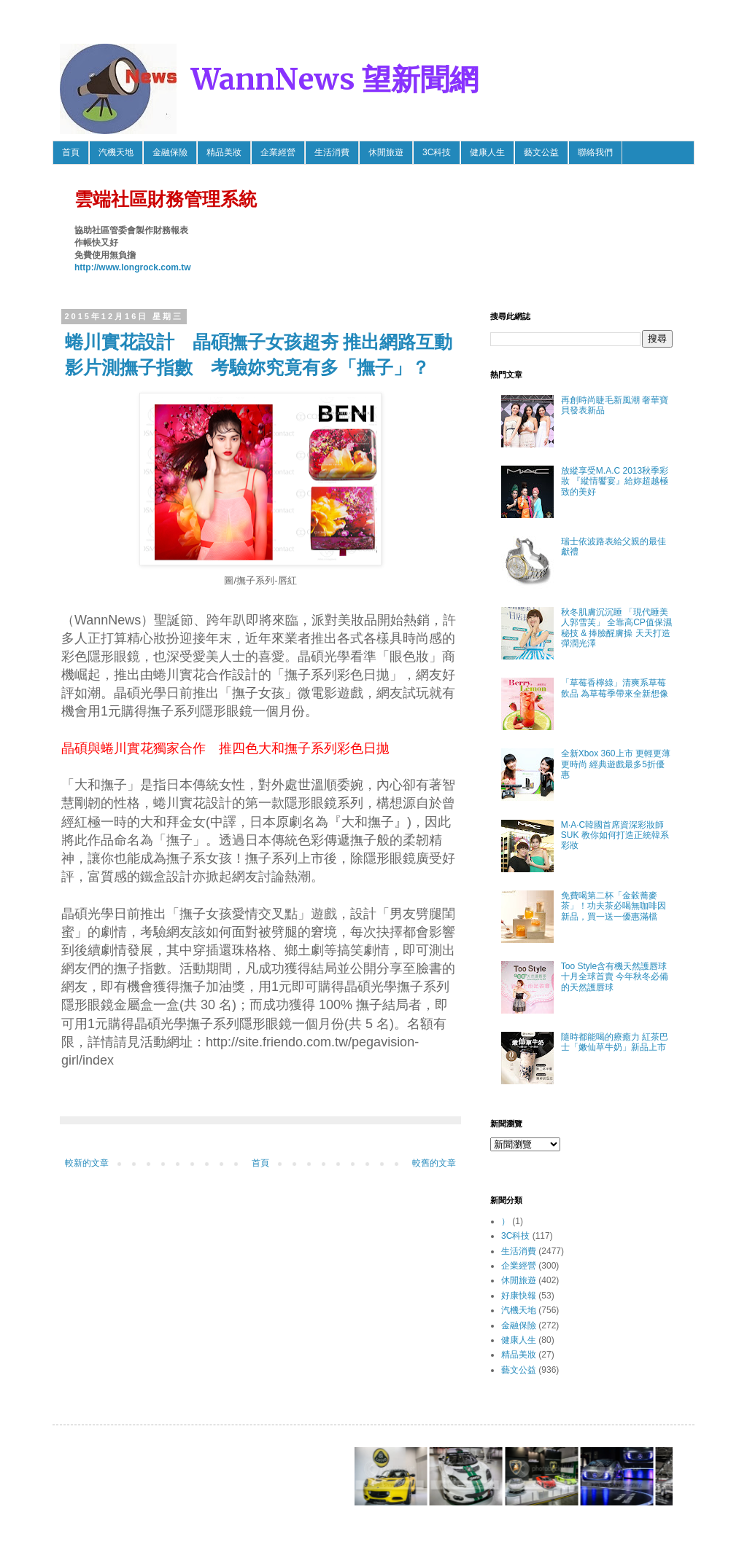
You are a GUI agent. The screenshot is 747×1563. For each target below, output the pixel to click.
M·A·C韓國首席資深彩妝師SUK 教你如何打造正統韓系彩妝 (615, 835)
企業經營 (277, 152)
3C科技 (436, 152)
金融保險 (169, 152)
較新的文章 (87, 1163)
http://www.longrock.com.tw (132, 267)
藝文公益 (541, 152)
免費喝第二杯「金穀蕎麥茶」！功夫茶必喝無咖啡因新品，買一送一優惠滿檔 (613, 906)
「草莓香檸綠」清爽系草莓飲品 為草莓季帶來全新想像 (614, 688)
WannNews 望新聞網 (335, 79)
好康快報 (518, 1295)
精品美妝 (223, 152)
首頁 (71, 152)
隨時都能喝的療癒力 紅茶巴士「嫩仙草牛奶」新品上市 (614, 1042)
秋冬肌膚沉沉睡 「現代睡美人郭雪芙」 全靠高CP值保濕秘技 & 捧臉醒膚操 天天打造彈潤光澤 (616, 628)
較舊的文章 (434, 1163)
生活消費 (331, 152)
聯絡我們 (595, 152)
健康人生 (487, 152)
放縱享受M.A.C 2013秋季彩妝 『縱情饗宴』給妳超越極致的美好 (614, 481)
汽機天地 (115, 152)
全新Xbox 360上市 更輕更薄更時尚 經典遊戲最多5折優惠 (615, 764)
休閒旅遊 (385, 152)
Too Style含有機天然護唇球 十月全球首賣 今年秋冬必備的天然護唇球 (614, 976)
